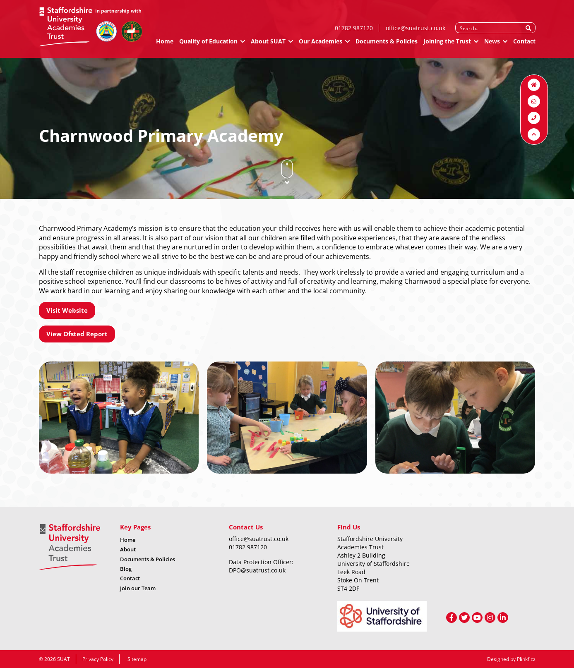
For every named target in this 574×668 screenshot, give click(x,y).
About (128, 549)
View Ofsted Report (77, 334)
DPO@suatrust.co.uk (257, 570)
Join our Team (138, 588)
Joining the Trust (447, 44)
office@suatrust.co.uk (415, 31)
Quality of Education (208, 44)
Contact (524, 44)
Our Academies (320, 44)
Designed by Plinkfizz (511, 659)
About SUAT (268, 44)
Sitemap (137, 659)
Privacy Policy (97, 659)
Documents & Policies (386, 44)
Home (164, 44)
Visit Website (67, 310)
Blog (126, 568)
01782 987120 (354, 31)
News (492, 44)
